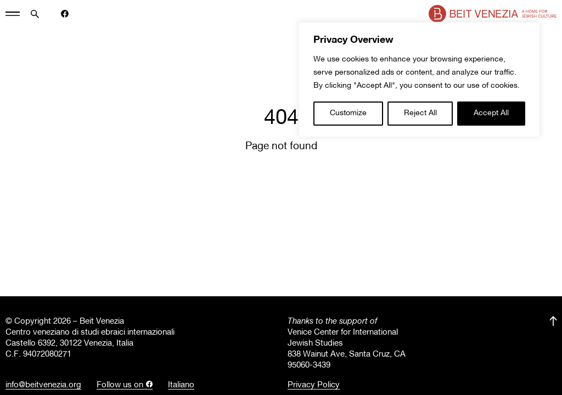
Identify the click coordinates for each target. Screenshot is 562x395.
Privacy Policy (314, 385)
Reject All (420, 113)
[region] (419, 79)
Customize (348, 113)
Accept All (491, 113)
